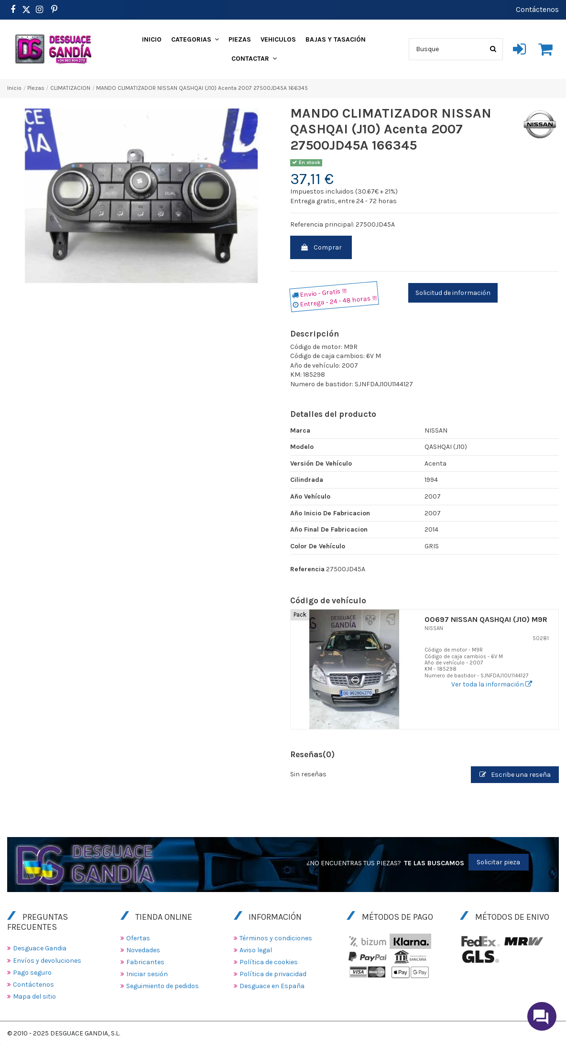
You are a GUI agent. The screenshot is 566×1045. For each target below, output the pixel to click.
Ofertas (138, 938)
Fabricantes (145, 962)
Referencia (307, 569)
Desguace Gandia (39, 948)
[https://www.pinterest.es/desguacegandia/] (26, 9)
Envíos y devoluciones (47, 961)
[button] (195, 39)
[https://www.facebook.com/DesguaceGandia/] (12, 9)
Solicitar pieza (498, 862)
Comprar (321, 247)
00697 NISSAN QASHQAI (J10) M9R (485, 619)
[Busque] (493, 49)
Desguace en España (272, 986)
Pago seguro (32, 973)
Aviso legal (255, 950)
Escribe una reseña (515, 775)
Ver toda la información (491, 684)
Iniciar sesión (147, 974)
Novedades (143, 950)
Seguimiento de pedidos (162, 986)
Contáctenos (537, 9)
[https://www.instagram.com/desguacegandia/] (39, 9)
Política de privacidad (272, 974)
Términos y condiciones (275, 938)
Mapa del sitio (34, 996)
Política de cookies (268, 962)
